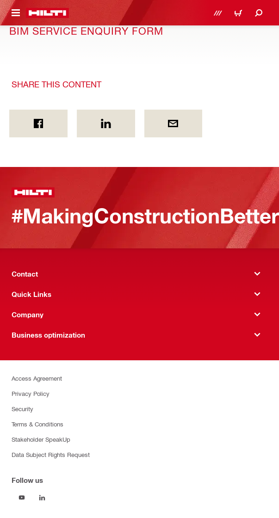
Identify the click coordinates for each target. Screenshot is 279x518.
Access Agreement (37, 378)
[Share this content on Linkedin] (106, 123)
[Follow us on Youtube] (22, 497)
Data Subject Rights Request (51, 454)
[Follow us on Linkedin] (42, 497)
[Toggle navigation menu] (16, 13)
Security (22, 408)
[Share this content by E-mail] (173, 123)
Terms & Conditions (37, 423)
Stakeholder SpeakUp (41, 439)
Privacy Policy (31, 393)
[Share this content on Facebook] (38, 123)
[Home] (47, 13)
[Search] (258, 13)
